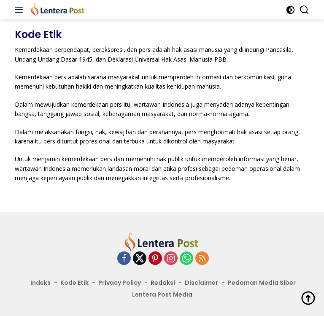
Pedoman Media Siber (262, 282)
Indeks (40, 282)
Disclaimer (201, 282)
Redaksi (163, 282)
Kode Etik (74, 282)
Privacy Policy (119, 282)
